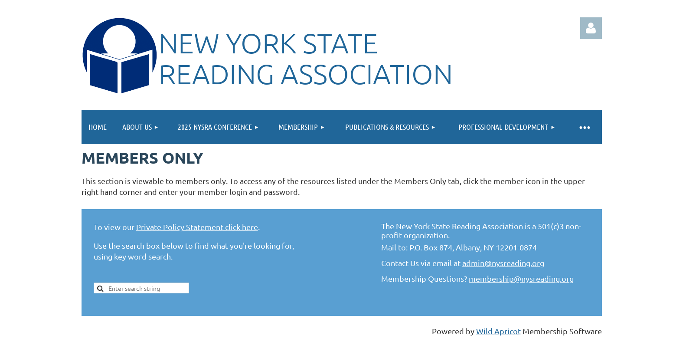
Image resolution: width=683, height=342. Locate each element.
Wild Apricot (498, 330)
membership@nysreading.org (521, 278)
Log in (591, 28)
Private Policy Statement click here (197, 226)
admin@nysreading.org (503, 262)
